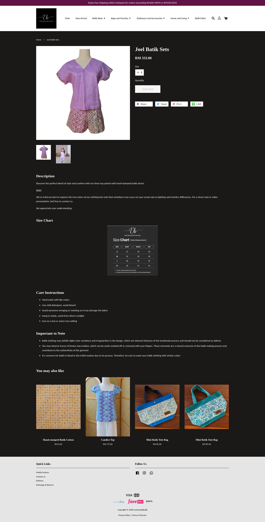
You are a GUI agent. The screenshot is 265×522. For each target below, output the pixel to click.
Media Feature (42, 472)
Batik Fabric (200, 18)
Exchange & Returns (45, 485)
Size (137, 66)
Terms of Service (139, 515)
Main (67, 18)
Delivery (39, 480)
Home (38, 39)
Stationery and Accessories (151, 18)
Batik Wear (98, 18)
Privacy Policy (124, 515)
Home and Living (180, 18)
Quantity (139, 80)
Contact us (40, 476)
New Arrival (81, 18)
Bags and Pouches (121, 18)
